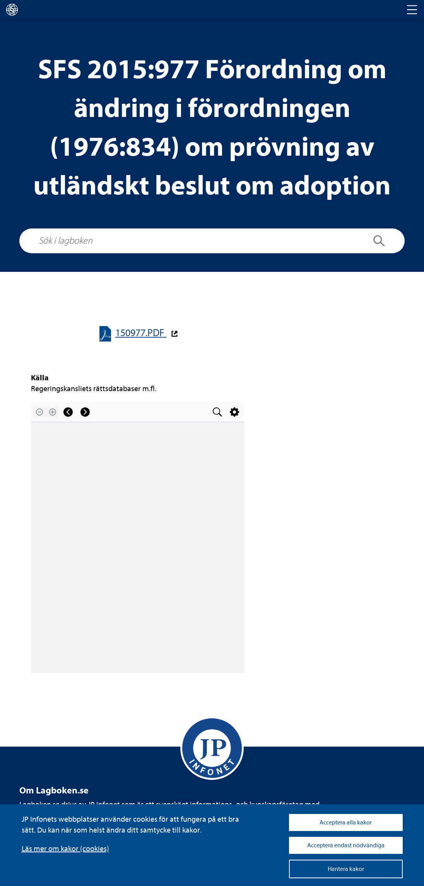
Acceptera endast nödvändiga (346, 845)
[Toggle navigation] (412, 9)
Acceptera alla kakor (346, 822)
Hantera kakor (346, 868)
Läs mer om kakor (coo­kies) (65, 848)
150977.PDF (141, 333)
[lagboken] (12, 9)
